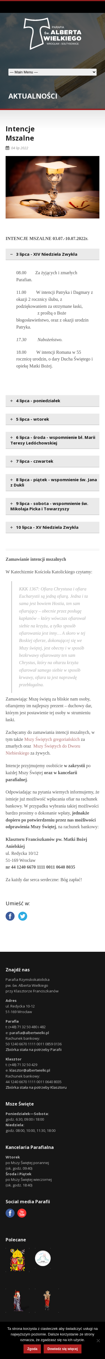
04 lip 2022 (19, 148)
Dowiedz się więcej (62, 1349)
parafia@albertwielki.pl (29, 1032)
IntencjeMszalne (20, 133)
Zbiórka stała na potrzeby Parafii (34, 1049)
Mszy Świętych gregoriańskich (52, 739)
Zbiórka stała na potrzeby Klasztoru (36, 1087)
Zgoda (32, 1349)
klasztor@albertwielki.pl (30, 1070)
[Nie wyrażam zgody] (98, 1340)
